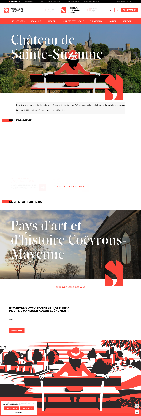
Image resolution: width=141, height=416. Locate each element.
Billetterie (129, 10)
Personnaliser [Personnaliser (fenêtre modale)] (19, 412)
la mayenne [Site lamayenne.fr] (14, 1)
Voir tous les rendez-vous (70, 187)
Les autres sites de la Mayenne (124, 1)
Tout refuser (27, 408)
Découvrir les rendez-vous (70, 287)
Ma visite (117, 21)
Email (11, 319)
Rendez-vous (23, 21)
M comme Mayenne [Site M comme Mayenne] (29, 1)
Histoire (57, 21)
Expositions (101, 21)
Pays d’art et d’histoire (78, 21)
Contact (132, 21)
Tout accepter (11, 408)
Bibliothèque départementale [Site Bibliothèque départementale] (72, 1)
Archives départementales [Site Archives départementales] (54, 1)
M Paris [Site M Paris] (41, 1)
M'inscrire (18, 331)
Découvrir (41, 21)
